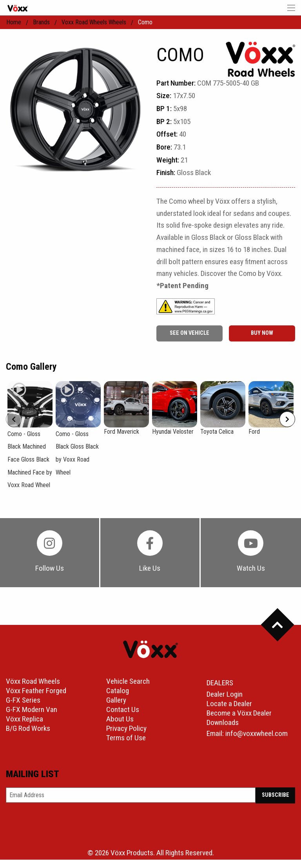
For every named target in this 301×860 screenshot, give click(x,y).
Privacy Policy (126, 729)
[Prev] (14, 419)
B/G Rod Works (28, 729)
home (13, 22)
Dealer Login (225, 694)
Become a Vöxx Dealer (239, 713)
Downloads (223, 722)
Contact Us (122, 710)
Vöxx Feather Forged (36, 691)
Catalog (117, 691)
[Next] (287, 419)
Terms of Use (126, 738)
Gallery (116, 700)
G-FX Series (23, 700)
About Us (120, 719)
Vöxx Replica (24, 719)
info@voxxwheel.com (256, 733)
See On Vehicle (189, 333)
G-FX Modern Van (31, 710)
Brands (41, 22)
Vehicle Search (128, 682)
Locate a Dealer (229, 703)
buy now (262, 333)
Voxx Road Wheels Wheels (94, 22)
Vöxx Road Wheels (33, 682)
